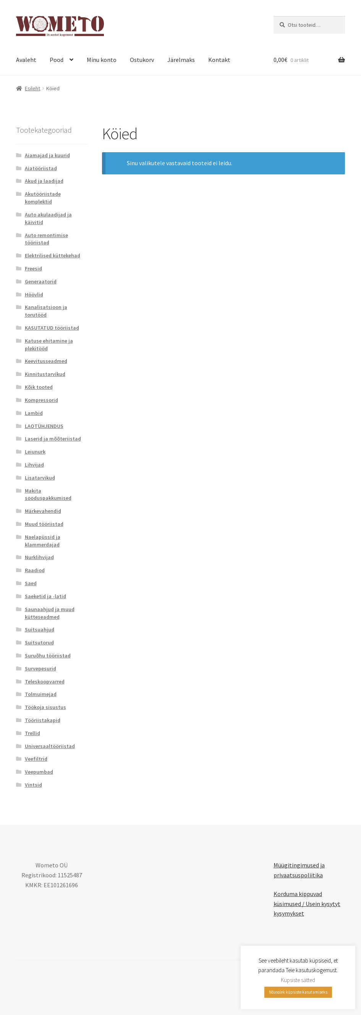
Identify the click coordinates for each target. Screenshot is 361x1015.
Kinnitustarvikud (45, 374)
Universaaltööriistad (50, 746)
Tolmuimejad (41, 694)
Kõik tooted (39, 387)
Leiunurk (35, 451)
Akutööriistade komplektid (43, 197)
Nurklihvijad (39, 557)
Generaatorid (41, 281)
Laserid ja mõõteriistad (53, 438)
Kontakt (219, 59)
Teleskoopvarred (45, 681)
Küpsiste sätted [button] (298, 980)
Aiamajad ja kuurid (47, 155)
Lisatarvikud (40, 477)
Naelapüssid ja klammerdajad (42, 541)
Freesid (33, 268)
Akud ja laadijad (44, 180)
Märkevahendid (43, 510)
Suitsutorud (39, 642)
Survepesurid (40, 668)
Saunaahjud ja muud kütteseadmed (49, 613)
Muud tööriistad (44, 524)
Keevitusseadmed (46, 361)
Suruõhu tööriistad (48, 655)
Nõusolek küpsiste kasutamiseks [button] (298, 992)
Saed (31, 583)
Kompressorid (41, 400)
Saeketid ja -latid (45, 596)
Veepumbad (39, 771)
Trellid (32, 733)
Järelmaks (181, 59)
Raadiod (35, 570)
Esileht (32, 88)
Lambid (34, 413)
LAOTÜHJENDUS (44, 426)
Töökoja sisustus (45, 707)
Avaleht (26, 59)
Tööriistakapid (42, 720)
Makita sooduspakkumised (48, 494)
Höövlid (34, 294)
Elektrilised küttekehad (52, 255)
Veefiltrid (36, 758)
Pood (56, 59)
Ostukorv (142, 59)
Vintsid (33, 784)
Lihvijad (34, 464)
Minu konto (102, 59)
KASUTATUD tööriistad (52, 327)
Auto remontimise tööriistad (46, 239)
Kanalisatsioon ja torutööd (46, 311)
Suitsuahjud (39, 629)
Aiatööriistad (41, 168)
